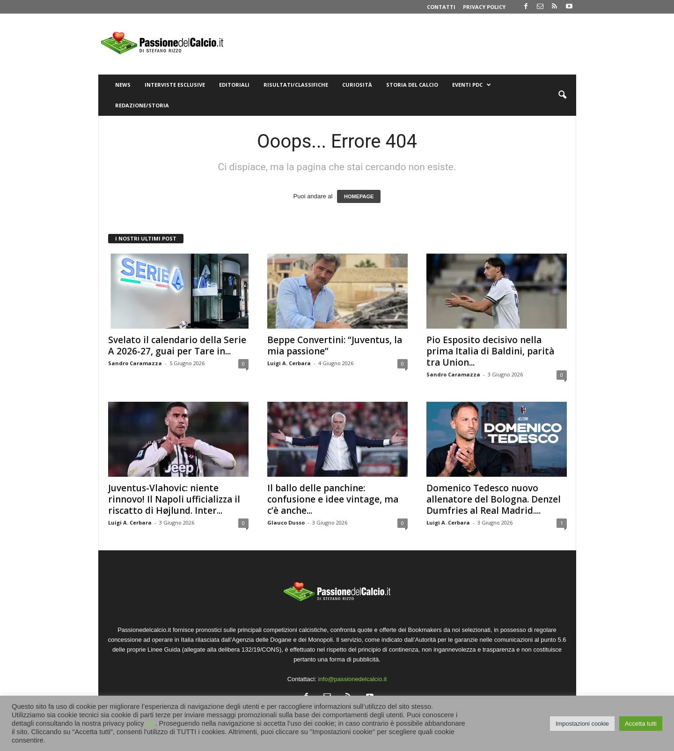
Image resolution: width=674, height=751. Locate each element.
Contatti (441, 6)
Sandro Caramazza (135, 363)
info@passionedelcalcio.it (352, 679)
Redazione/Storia (142, 105)
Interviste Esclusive (175, 84)
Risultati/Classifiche (296, 84)
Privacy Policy (484, 6)
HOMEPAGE (359, 196)
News (123, 84)
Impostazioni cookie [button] (582, 723)
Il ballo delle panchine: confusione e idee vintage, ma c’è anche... (332, 499)
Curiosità (357, 84)
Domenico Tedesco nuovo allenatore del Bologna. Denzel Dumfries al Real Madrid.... (493, 499)
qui (150, 723)
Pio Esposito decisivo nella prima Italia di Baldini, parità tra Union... (490, 351)
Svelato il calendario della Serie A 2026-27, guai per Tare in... (177, 345)
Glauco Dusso (286, 522)
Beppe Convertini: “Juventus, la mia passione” (334, 345)
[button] (562, 95)
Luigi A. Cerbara (289, 363)
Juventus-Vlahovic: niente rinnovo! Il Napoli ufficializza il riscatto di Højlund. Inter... (174, 499)
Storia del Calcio (412, 84)
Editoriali (234, 84)
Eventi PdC (471, 85)
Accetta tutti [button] (641, 723)
